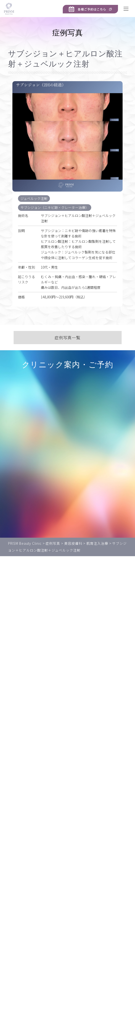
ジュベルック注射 (34, 198)
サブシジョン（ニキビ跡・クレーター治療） (56, 207)
